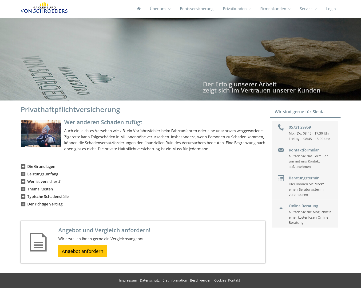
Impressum (128, 282)
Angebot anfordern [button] (84, 252)
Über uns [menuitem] (158, 9)
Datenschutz (150, 282)
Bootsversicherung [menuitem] (197, 9)
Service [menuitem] (306, 9)
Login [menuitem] (331, 9)
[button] (41, 167)
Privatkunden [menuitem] (235, 9)
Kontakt (234, 282)
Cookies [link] (220, 282)
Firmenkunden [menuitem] (273, 9)
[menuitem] (138, 9)
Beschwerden (200, 282)
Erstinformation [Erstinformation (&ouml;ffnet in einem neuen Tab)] (175, 282)
